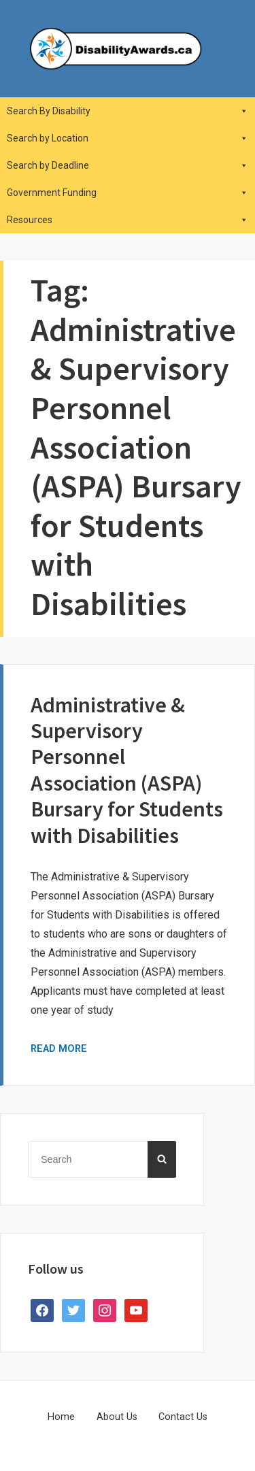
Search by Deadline (127, 165)
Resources (127, 219)
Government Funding (127, 192)
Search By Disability (127, 111)
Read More (59, 1049)
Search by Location (127, 138)
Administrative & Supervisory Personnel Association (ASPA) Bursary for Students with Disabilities (127, 770)
